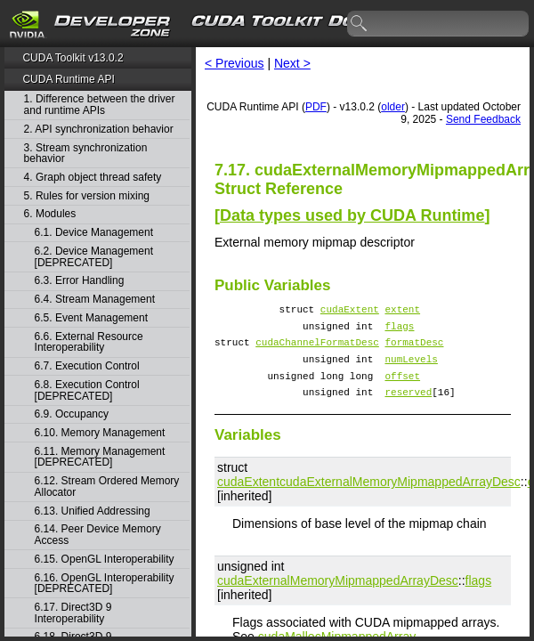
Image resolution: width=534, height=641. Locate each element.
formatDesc (413, 349)
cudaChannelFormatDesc (317, 349)
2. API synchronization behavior (99, 129)
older (393, 107)
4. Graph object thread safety (93, 177)
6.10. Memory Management (100, 433)
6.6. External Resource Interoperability (89, 342)
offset (402, 388)
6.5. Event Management (91, 318)
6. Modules (50, 214)
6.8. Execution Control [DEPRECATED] (87, 390)
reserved (408, 407)
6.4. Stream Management (95, 299)
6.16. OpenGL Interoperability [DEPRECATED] (104, 583)
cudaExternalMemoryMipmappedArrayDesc (400, 498)
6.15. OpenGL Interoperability (104, 559)
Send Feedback (483, 119)
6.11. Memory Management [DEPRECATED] (100, 457)
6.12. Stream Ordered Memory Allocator (107, 486)
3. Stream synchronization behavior (86, 153)
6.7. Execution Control (87, 366)
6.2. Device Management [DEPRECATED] (94, 257)
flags (399, 330)
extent (402, 311)
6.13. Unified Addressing (92, 511)
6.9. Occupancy (72, 414)
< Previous (234, 63)
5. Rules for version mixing (87, 196)
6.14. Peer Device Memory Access (98, 534)
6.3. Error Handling (80, 281)
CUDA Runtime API (68, 79)
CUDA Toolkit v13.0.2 (72, 58)
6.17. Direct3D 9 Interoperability (73, 613)
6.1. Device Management (94, 233)
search (359, 24)
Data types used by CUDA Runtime (352, 215)
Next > (292, 63)
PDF (316, 107)
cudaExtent (349, 311)
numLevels (410, 369)
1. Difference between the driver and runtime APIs (99, 104)
